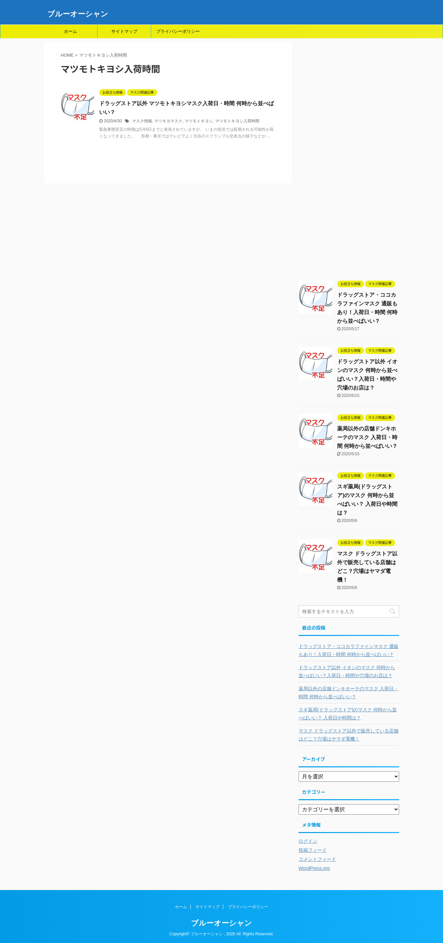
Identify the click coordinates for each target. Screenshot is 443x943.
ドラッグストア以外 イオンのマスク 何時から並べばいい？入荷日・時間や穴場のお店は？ (347, 671)
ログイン (308, 841)
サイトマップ (124, 31)
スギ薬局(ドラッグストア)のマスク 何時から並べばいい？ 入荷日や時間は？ (348, 713)
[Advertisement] (349, 160)
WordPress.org (314, 868)
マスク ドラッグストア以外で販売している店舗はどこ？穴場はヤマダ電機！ (348, 735)
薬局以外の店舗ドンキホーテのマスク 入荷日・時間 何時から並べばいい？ (367, 437)
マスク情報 (142, 121)
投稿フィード (313, 850)
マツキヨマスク (168, 121)
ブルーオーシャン (77, 14)
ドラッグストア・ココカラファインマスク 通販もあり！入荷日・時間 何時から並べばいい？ (348, 650)
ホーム (70, 31)
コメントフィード (317, 859)
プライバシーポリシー (178, 31)
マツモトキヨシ (199, 121)
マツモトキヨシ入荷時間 (237, 121)
